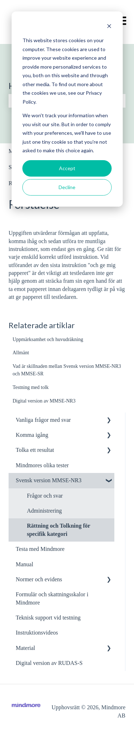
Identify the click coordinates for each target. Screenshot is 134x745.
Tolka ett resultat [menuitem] (35, 450)
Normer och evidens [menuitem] (39, 579)
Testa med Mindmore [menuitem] (40, 549)
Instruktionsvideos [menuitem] (37, 633)
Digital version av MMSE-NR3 (44, 401)
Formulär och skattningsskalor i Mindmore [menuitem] (52, 598)
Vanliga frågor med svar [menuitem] (43, 420)
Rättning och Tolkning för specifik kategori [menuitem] (58, 530)
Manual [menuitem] (24, 564)
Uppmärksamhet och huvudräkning (48, 339)
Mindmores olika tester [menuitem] (42, 465)
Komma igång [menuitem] (32, 435)
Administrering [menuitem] (44, 511)
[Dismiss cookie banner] (108, 27)
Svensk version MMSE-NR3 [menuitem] (48, 480)
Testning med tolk (31, 387)
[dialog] (67, 109)
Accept (67, 168)
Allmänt (21, 352)
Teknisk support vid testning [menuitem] (48, 618)
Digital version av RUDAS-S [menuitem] (49, 663)
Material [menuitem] (25, 648)
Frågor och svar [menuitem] (45, 496)
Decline (67, 187)
